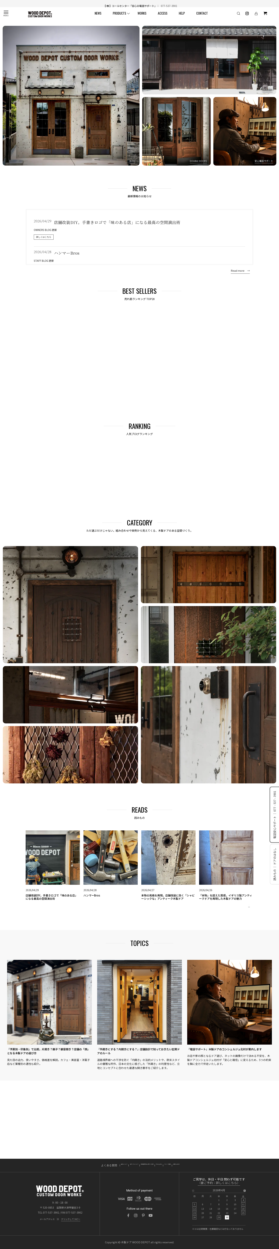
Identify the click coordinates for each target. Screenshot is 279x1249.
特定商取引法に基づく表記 (141, 1165)
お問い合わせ (216, 1165)
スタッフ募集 (194, 1165)
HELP (180, 16)
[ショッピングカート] (260, 16)
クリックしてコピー (70, 1219)
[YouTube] (151, 1215)
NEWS (96, 16)
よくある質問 (64, 1165)
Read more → (240, 270)
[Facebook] (128, 1215)
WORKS (140, 16)
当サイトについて (109, 1165)
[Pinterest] (143, 1215)
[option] (219, 1205)
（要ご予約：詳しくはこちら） (219, 1183)
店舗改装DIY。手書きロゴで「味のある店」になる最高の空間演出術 (152, 3)
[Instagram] (136, 1215)
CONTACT (200, 16)
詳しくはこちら (43, 237)
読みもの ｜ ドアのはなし (274, 864)
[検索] (232, 16)
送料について (85, 1165)
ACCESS (161, 16)
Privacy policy (172, 1165)
